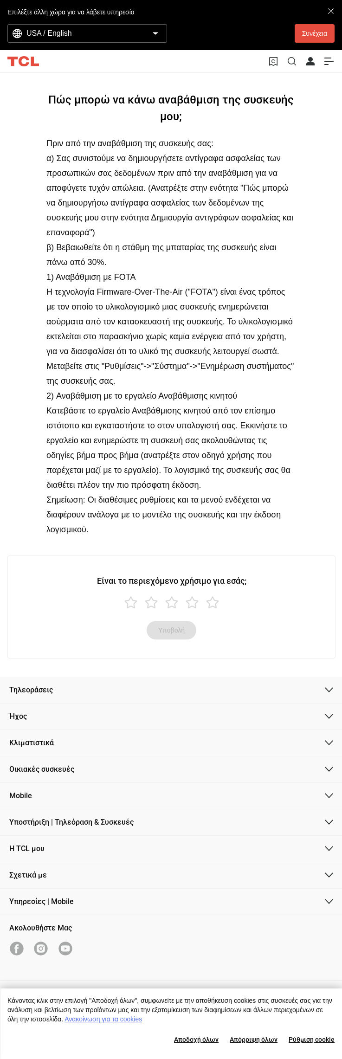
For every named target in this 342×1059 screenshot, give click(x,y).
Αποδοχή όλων (196, 1039)
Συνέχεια (314, 33)
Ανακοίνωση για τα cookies (103, 1019)
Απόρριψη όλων (253, 1039)
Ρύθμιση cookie (312, 1039)
